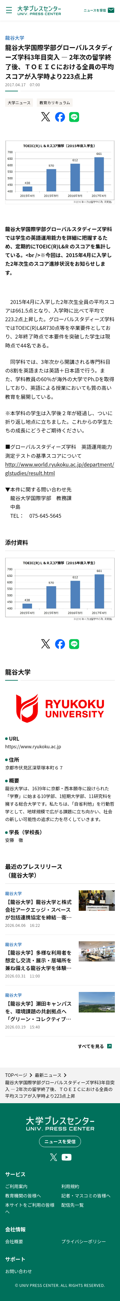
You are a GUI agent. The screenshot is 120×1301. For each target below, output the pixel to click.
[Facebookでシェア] (60, 117)
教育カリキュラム (54, 102)
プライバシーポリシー (83, 1241)
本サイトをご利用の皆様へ (29, 1208)
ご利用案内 (16, 1186)
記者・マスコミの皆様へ (86, 1195)
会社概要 (14, 1241)
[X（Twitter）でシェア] (46, 117)
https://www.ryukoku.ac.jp (33, 746)
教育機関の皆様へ (23, 1195)
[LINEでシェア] (74, 117)
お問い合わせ (18, 1271)
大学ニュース (19, 102)
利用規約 (70, 1186)
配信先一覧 (72, 1205)
